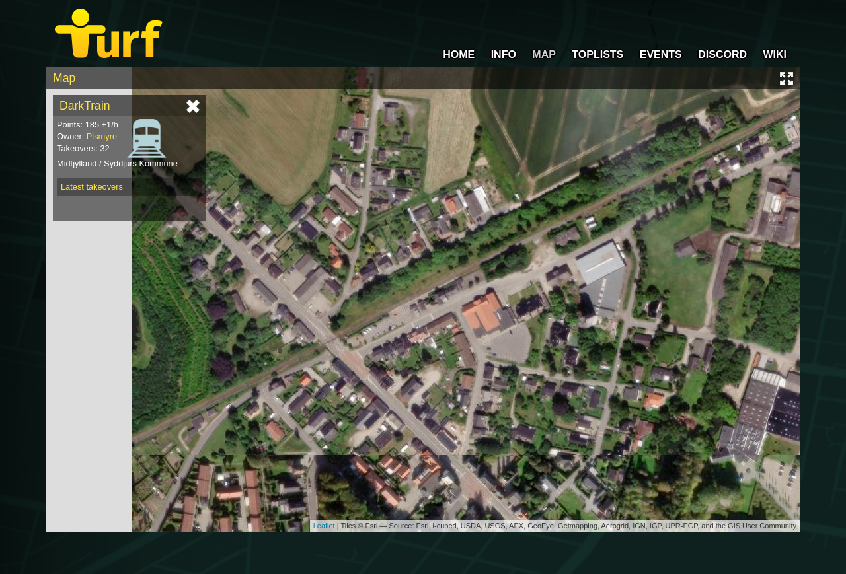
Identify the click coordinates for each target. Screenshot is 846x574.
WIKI (775, 54)
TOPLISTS (597, 54)
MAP (544, 54)
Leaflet (324, 526)
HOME (459, 54)
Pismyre (102, 136)
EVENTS (661, 54)
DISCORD (722, 54)
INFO (503, 54)
